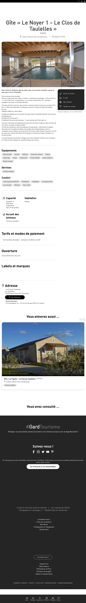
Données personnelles (65, 583)
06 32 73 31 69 (68, 94)
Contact (31, 583)
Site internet (67, 102)
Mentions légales (50, 583)
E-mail (65, 98)
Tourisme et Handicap (20, 583)
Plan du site (40, 583)
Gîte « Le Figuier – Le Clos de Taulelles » (20, 379)
